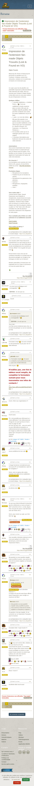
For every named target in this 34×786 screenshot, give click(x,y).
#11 (30, 462)
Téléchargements (24, 739)
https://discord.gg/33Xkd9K (24, 278)
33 (7, 39)
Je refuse (17, 782)
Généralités (10, 30)
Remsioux (4, 415)
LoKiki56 (4, 342)
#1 (30, 45)
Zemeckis (4, 402)
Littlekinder (5, 299)
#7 (30, 352)
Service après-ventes (8, 764)
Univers (4, 735)
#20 (30, 681)
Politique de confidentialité (6, 758)
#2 (30, 237)
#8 (30, 397)
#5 (30, 309)
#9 (30, 411)
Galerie (4, 741)
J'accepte (26, 779)
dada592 (4, 685)
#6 (30, 338)
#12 (30, 485)
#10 (30, 448)
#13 (30, 498)
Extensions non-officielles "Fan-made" (19, 696)
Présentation (5, 733)
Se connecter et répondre (17, 714)
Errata (20, 741)
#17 (30, 624)
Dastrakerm (5, 286)
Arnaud (4, 50)
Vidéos (21, 735)
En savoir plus (16, 779)
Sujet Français (13, 223)
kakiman (4, 644)
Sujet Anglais (13, 221)
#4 (30, 295)
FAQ (20, 733)
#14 (30, 534)
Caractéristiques (7, 737)
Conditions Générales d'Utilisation (8, 754)
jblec (3, 671)
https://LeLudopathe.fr (25, 233)
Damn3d (4, 241)
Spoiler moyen (14, 522)
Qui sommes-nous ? (8, 751)
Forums (5, 29)
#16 (30, 574)
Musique (21, 737)
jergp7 (4, 452)
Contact (4, 762)
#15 (30, 554)
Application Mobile (24, 744)
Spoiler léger (13, 228)
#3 (30, 281)
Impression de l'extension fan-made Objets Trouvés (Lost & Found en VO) (17, 23)
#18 (30, 639)
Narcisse (4, 558)
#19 (30, 667)
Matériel (4, 739)
